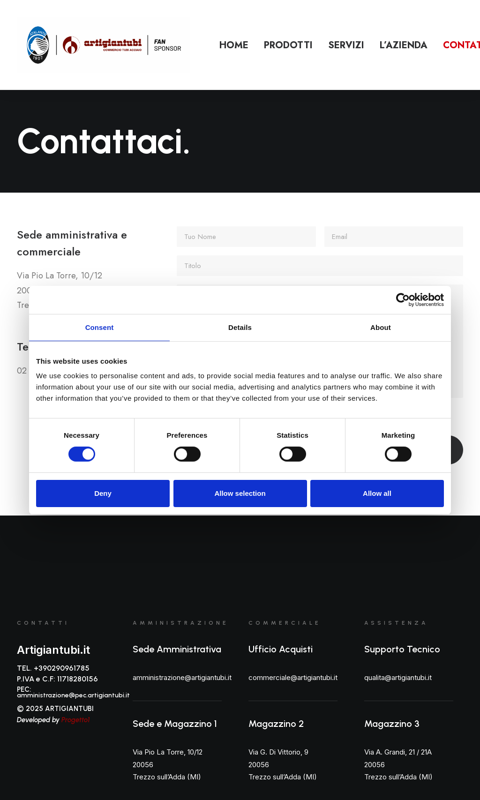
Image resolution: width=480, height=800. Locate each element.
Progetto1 (75, 720)
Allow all (377, 493)
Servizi (346, 45)
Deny (103, 493)
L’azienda (404, 45)
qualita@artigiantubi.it (398, 677)
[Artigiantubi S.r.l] (103, 45)
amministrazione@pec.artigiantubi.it (73, 695)
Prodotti (288, 45)
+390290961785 (62, 668)
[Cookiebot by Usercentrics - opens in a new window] (403, 299)
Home (233, 45)
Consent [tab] (99, 327)
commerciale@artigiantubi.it (293, 677)
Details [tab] (240, 327)
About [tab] (380, 327)
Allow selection (239, 493)
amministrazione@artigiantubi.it (182, 677)
